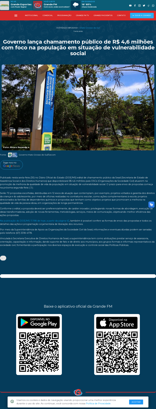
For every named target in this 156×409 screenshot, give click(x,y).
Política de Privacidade (98, 403)
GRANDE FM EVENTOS (103, 15)
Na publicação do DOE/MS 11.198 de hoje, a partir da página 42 (34, 220)
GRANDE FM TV (82, 15)
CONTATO (121, 15)
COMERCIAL (48, 15)
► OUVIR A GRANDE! (142, 15)
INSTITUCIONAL (31, 15)
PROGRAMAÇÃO (64, 15)
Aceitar (136, 402)
